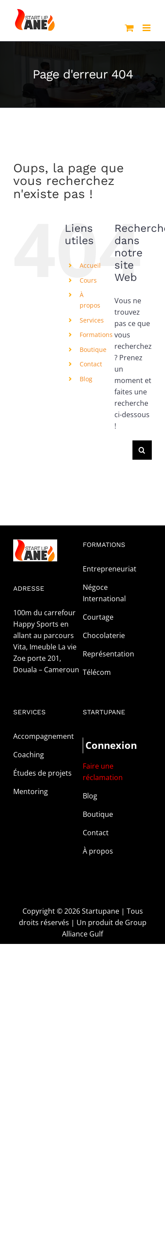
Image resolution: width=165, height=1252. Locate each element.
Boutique (93, 349)
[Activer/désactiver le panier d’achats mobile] (129, 27)
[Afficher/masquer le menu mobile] (147, 27)
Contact (91, 364)
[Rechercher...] (123, 450)
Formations (96, 334)
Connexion (101, 745)
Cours (88, 280)
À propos (98, 851)
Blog (86, 379)
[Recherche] (142, 450)
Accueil (90, 265)
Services (92, 320)
